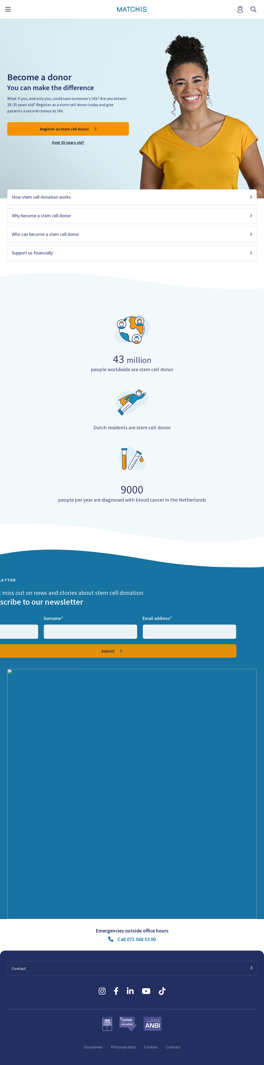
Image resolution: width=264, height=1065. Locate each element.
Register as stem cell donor (64, 128)
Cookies (151, 1047)
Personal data (123, 1047)
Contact (173, 1047)
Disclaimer (93, 1047)
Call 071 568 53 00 (137, 939)
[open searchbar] (253, 9)
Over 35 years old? (68, 142)
